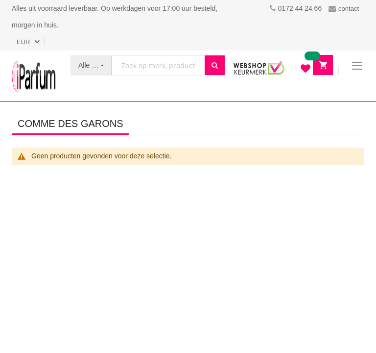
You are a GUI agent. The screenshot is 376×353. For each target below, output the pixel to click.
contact (344, 8)
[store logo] (34, 75)
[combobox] (158, 65)
